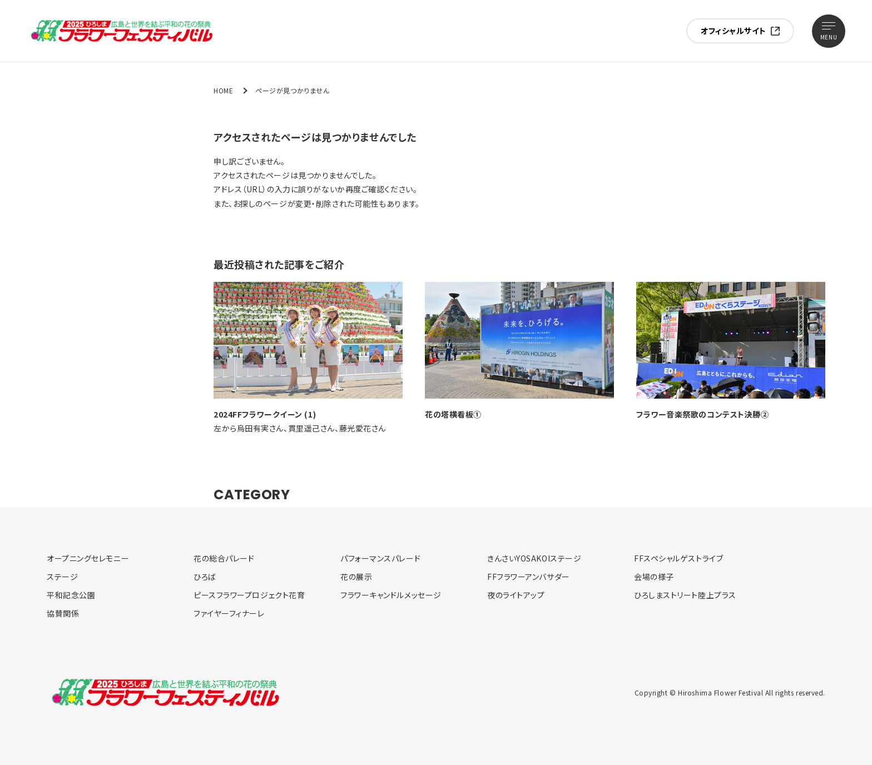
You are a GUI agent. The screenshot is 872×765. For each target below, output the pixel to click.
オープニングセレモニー (88, 558)
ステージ (62, 576)
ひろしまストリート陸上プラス (685, 594)
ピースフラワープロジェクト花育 (249, 594)
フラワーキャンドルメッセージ (391, 594)
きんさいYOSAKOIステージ (534, 558)
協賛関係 (63, 613)
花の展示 (356, 576)
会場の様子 (654, 576)
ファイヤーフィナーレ (229, 613)
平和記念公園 (71, 594)
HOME (223, 90)
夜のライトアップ (515, 594)
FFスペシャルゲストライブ (678, 558)
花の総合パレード (224, 558)
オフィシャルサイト (733, 30)
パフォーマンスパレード (380, 558)
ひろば (205, 576)
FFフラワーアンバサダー (528, 576)
